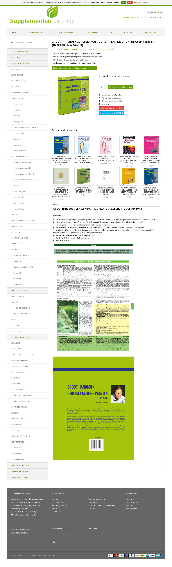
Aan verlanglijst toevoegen (110, 98)
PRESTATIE (15, 325)
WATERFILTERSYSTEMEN (20, 465)
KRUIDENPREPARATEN (19, 156)
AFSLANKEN (15, 343)
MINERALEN (15, 215)
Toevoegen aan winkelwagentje (120, 87)
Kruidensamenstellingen (22, 162)
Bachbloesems (18, 203)
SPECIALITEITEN (17, 244)
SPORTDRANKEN (17, 296)
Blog (112, 32)
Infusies (16, 185)
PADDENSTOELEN (17, 226)
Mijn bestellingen (132, 502)
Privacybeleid (93, 502)
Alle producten (36, 32)
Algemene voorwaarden (96, 499)
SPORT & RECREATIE (19, 290)
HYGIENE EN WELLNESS (19, 407)
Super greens (18, 145)
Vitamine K (17, 284)
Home (14, 32)
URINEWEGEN (16, 453)
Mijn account (155, 17)
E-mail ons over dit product (110, 95)
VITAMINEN (15, 250)
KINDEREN (15, 413)
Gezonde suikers (19, 133)
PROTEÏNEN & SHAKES (19, 238)
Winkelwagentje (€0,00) (135, 17)
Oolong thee (18, 121)
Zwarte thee (17, 110)
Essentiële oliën (18, 197)
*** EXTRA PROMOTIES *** (20, 51)
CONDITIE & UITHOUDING (20, 314)
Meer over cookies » (141, 2)
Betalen (54, 509)
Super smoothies (19, 151)
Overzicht (91, 508)
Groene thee (17, 104)
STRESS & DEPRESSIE (19, 448)
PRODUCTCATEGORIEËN (20, 63)
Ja (123, 2)
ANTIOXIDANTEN (17, 75)
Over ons (128, 32)
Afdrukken (104, 104)
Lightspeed (55, 555)
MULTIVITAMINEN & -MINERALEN (22, 220)
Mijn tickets (130, 505)
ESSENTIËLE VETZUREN (19, 92)
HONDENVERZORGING (19, 477)
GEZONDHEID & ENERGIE (20, 308)
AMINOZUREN (16, 69)
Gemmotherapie (19, 209)
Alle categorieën (66, 32)
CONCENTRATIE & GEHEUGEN (22, 355)
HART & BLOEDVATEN (19, 372)
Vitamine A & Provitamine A (23, 255)
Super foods (17, 139)
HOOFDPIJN (15, 378)
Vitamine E (17, 279)
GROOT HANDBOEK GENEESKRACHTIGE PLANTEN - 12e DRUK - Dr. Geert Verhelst (87, 49)
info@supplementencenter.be (25, 515)
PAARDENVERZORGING (19, 471)
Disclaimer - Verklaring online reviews (101, 505)
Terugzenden (56, 512)
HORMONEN (15, 384)
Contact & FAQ (151, 32)
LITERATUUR (16, 57)
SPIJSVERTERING (17, 442)
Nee (129, 2)
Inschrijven (57, 542)
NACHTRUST (15, 430)
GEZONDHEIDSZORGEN (20, 337)
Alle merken (93, 32)
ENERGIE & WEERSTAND (20, 360)
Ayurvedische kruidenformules (24, 180)
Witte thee (17, 116)
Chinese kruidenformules (22, 168)
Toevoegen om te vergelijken (111, 101)
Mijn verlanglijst (131, 509)
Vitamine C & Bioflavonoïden (24, 267)
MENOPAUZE (16, 424)
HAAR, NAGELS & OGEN (19, 366)
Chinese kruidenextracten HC (23, 174)
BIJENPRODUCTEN (18, 81)
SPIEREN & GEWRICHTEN (20, 436)
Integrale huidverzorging (22, 395)
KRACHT (14, 319)
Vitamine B (17, 261)
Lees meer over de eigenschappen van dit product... (74, 68)
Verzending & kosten (59, 505)
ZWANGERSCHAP (17, 459)
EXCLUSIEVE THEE (18, 98)
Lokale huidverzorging (21, 401)
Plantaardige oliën (20, 191)
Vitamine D (17, 273)
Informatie (57, 204)
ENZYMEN (15, 87)
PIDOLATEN (15, 232)
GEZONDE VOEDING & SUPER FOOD (24, 127)
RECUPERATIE (16, 331)
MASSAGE (14, 302)
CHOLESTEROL (16, 349)
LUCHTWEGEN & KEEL (19, 419)
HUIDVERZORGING (18, 389)
